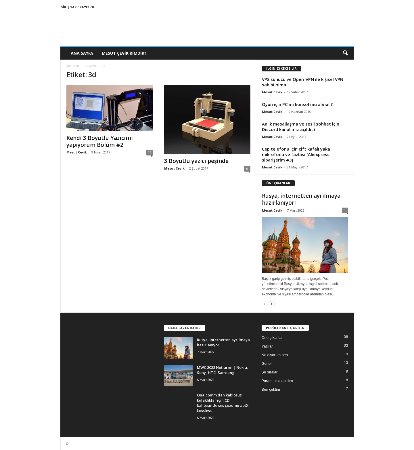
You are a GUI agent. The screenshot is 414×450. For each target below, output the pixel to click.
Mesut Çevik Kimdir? (124, 53)
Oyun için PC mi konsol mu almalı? (297, 104)
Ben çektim (271, 389)
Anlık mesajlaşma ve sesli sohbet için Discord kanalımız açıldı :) (300, 126)
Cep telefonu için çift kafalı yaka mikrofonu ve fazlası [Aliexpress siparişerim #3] (296, 154)
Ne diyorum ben (275, 355)
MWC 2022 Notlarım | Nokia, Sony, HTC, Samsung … (222, 370)
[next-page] (272, 304)
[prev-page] (265, 304)
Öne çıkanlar (272, 337)
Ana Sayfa (82, 53)
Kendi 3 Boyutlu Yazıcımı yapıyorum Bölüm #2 (99, 141)
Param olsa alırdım (277, 381)
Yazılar (267, 346)
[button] (345, 53)
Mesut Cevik (76, 152)
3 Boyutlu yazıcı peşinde (196, 161)
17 (149, 152)
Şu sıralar (270, 372)
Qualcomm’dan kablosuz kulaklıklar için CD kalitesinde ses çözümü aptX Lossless (222, 402)
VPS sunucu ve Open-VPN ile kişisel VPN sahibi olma (302, 82)
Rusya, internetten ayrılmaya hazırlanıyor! (301, 199)
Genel (267, 363)
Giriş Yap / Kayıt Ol (77, 7)
